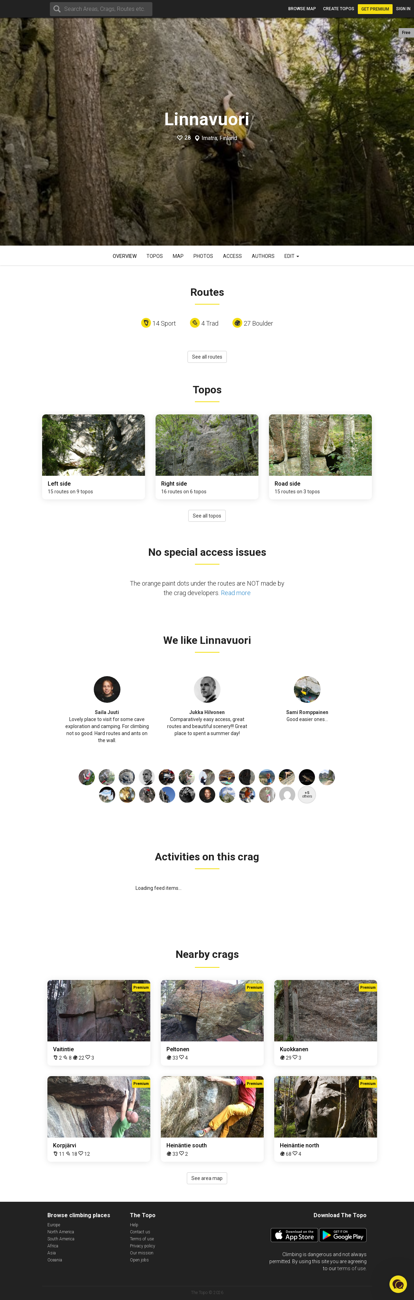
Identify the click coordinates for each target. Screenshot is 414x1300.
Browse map (302, 8)
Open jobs (139, 1260)
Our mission (141, 1253)
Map (178, 256)
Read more (236, 592)
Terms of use (142, 1238)
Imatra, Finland (219, 138)
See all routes (207, 357)
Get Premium (375, 9)
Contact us (140, 1231)
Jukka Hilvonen (207, 712)
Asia (51, 1253)
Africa (52, 1246)
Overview (125, 256)
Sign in (403, 8)
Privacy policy (142, 1246)
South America (60, 1238)
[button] (398, 1284)
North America (60, 1231)
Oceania (54, 1260)
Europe (53, 1224)
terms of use (351, 1268)
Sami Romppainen (307, 712)
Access (232, 256)
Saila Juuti (107, 712)
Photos (203, 256)
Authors (263, 256)
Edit (291, 256)
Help (134, 1224)
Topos (154, 256)
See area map (207, 1178)
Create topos (338, 8)
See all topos (207, 516)
